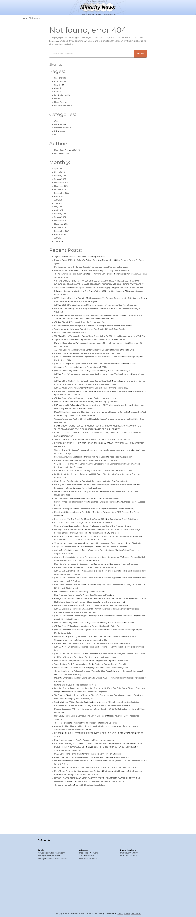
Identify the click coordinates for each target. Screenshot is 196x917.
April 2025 (59, 210)
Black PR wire (61, 124)
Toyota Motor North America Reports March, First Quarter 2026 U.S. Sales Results (97, 343)
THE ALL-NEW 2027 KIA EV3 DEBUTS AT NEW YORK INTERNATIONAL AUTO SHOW (98, 467)
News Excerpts (62, 102)
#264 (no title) (61, 77)
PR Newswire (61, 131)
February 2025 (62, 213)
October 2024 (61, 227)
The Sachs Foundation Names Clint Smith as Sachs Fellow (85, 864)
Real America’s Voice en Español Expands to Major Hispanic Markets (91, 809)
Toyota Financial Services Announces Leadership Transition (86, 256)
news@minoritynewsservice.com (52, 898)
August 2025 (61, 196)
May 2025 (59, 206)
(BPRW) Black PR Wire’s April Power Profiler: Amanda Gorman (87, 332)
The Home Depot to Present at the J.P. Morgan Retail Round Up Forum (92, 791)
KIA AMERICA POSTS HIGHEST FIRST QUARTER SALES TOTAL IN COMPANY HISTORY (99, 501)
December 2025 (63, 182)
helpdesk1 (59, 153)
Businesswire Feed (64, 127)
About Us (59, 88)
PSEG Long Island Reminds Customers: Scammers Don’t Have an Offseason (95, 826)
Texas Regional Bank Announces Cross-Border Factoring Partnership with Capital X (99, 729)
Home (57, 98)
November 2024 (63, 224)
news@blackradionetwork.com (51, 893)
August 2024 (61, 234)
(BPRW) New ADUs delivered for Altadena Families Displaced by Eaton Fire (94, 374)
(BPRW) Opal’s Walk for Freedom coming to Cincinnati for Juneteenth (92, 425)
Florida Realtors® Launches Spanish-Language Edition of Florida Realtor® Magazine (99, 733)
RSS (56, 134)
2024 (57, 121)
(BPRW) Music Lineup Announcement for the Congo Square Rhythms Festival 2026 (99, 415)
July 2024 (59, 237)
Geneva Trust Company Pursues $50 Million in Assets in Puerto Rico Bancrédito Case (100, 660)
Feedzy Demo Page (65, 95)
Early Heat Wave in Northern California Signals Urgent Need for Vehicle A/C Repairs (99, 595)
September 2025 (63, 193)
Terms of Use (137, 913)
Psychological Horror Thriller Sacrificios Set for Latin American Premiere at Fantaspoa (100, 267)
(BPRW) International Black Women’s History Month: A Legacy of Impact (93, 429)
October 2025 (61, 189)
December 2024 (63, 220)
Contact (58, 91)
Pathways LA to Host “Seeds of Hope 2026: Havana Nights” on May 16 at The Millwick (99, 270)
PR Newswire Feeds (65, 105)
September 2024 (63, 231)
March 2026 (60, 172)
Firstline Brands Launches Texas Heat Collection (80, 750)
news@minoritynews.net (49, 895)
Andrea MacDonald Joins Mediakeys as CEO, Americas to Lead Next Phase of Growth (99, 829)
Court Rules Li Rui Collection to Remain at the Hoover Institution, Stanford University (99, 512)
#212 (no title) (61, 85)
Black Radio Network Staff (68, 150)
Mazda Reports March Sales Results (73, 346)
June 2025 (59, 203)
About (118, 913)
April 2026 (59, 168)
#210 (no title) (61, 81)
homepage (55, 41)
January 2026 (61, 179)
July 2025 (59, 199)
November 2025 (63, 186)
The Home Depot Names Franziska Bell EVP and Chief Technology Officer (94, 529)
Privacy (126, 913)
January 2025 (61, 217)
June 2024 (60, 241)
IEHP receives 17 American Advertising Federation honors (85, 643)
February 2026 (62, 175)
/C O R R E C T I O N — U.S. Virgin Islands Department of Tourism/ (89, 560)
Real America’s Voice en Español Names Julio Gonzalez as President (91, 647)
